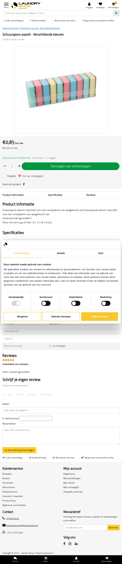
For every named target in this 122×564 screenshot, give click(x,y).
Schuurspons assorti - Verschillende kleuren (40, 28)
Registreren (69, 474)
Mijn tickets (69, 483)
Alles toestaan (100, 316)
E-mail (10, 418)
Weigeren (22, 316)
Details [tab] (61, 253)
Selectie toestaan (61, 316)
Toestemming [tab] (21, 253)
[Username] (61, 410)
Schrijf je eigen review (13, 39)
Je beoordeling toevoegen (19, 450)
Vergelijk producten (73, 491)
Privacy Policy (9, 500)
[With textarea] (61, 436)
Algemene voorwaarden (14, 505)
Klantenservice (9, 491)
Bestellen (7, 474)
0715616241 (10, 518)
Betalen (6, 478)
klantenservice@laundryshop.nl (20, 525)
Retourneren (8, 487)
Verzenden (7, 483)
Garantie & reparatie (12, 496)
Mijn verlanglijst (71, 487)
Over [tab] (101, 253)
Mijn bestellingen (72, 478)
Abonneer (113, 527)
